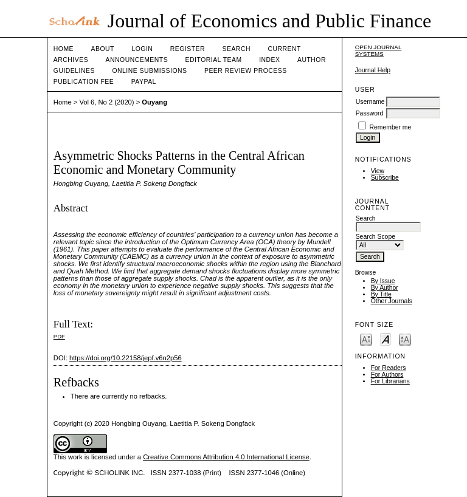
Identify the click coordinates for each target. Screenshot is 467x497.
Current (284, 49)
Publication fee (84, 81)
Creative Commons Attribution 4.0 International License (226, 457)
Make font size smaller (366, 339)
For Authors (387, 374)
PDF (59, 336)
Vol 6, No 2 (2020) (106, 102)
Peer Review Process (245, 70)
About (102, 49)
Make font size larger (405, 339)
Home (64, 49)
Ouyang (154, 102)
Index (269, 60)
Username (370, 101)
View (377, 171)
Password (370, 113)
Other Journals (391, 301)
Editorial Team (213, 60)
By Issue (383, 281)
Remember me (391, 127)
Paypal (143, 81)
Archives (71, 60)
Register (187, 49)
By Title (381, 294)
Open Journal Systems (378, 50)
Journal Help (372, 70)
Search (237, 49)
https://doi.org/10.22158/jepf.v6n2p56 (125, 358)
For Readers (388, 368)
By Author (384, 287)
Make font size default (385, 339)
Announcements (137, 60)
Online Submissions (149, 70)
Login (142, 49)
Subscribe (385, 177)
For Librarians (390, 381)
